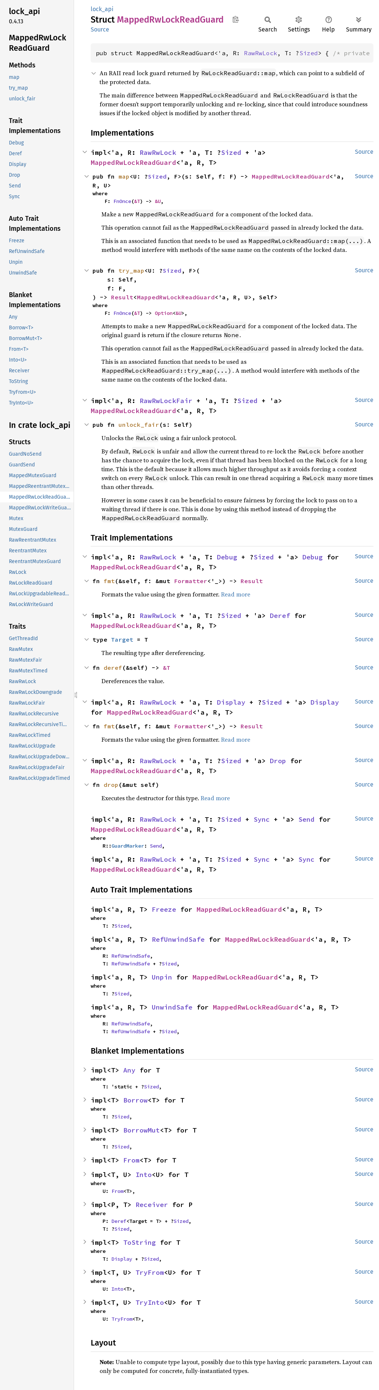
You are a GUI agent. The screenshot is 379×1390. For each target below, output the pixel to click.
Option (163, 313)
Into (143, 1174)
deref (113, 667)
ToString (139, 1242)
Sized (308, 53)
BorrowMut (141, 1130)
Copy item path (235, 19)
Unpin (162, 977)
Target (122, 639)
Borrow (135, 1100)
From (131, 1160)
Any (129, 1070)
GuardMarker (127, 845)
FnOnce (122, 201)
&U (158, 201)
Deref (280, 615)
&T (137, 201)
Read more (235, 594)
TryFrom (149, 1272)
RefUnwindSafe (178, 939)
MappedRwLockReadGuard (133, 162)
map (124, 176)
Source (100, 29)
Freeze (164, 909)
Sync (262, 819)
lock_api (102, 9)
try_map (131, 270)
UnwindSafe (172, 1007)
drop (111, 784)
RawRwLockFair (166, 400)
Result (122, 297)
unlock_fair (138, 424)
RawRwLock (260, 53)
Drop (278, 760)
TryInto (149, 1302)
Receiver (151, 1204)
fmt (109, 581)
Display (231, 702)
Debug (227, 557)
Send (306, 819)
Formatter (190, 581)
